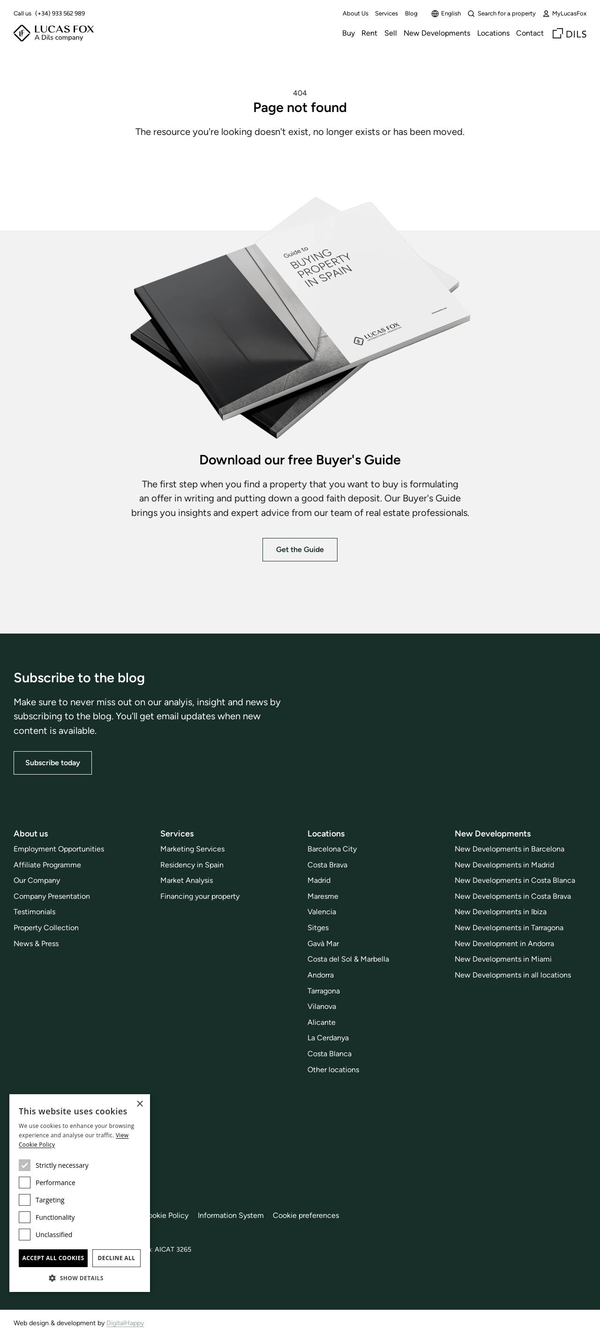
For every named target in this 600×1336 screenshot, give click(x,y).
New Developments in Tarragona (509, 927)
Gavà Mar (323, 943)
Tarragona (324, 990)
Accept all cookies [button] (53, 1258)
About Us (355, 13)
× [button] (139, 1104)
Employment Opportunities (59, 848)
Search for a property (501, 13)
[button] (80, 1278)
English (446, 13)
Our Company (37, 880)
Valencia (322, 911)
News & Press (36, 943)
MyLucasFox (564, 13)
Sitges (318, 927)
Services (386, 13)
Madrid (319, 880)
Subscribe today (52, 762)
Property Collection (46, 927)
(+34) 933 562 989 (60, 13)
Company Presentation (52, 896)
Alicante (322, 1022)
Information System (231, 1215)
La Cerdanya (328, 1037)
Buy (348, 33)
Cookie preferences (306, 1215)
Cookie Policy (165, 1215)
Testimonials (34, 911)
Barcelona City (332, 848)
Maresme (323, 896)
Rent (369, 33)
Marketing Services (192, 848)
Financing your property (200, 896)
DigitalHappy (125, 1323)
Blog (411, 13)
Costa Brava (327, 864)
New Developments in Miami (503, 959)
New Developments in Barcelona (509, 848)
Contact (530, 33)
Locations (493, 33)
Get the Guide (300, 549)
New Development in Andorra (504, 943)
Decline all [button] (116, 1258)
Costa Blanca (330, 1053)
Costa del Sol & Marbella (348, 959)
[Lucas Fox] (54, 33)
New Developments (437, 33)
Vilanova (322, 1006)
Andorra (321, 974)
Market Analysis (186, 880)
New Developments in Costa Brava (513, 896)
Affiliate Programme (47, 864)
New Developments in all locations (513, 974)
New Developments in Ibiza (501, 911)
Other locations (333, 1069)
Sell (390, 33)
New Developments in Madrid (504, 864)
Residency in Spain (192, 864)
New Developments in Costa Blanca (515, 880)
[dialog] (79, 1193)
